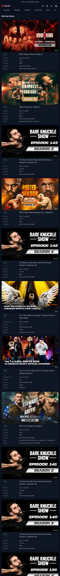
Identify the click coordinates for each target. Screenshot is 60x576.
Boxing (29, 66)
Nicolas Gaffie (36, 443)
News (48, 10)
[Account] (56, 6)
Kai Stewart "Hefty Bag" (25, 443)
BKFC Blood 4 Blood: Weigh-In (31, 54)
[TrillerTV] (6, 5)
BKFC (21, 63)
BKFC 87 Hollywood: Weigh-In (30, 426)
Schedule (17, 10)
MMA (32, 118)
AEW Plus (38, 10)
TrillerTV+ (27, 10)
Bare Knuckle (22, 66)
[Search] (51, 6)
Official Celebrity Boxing (25, 327)
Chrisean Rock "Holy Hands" (27, 332)
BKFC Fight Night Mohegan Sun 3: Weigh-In (36, 212)
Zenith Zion (22, 387)
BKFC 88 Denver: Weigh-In (29, 107)
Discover (6, 10)
